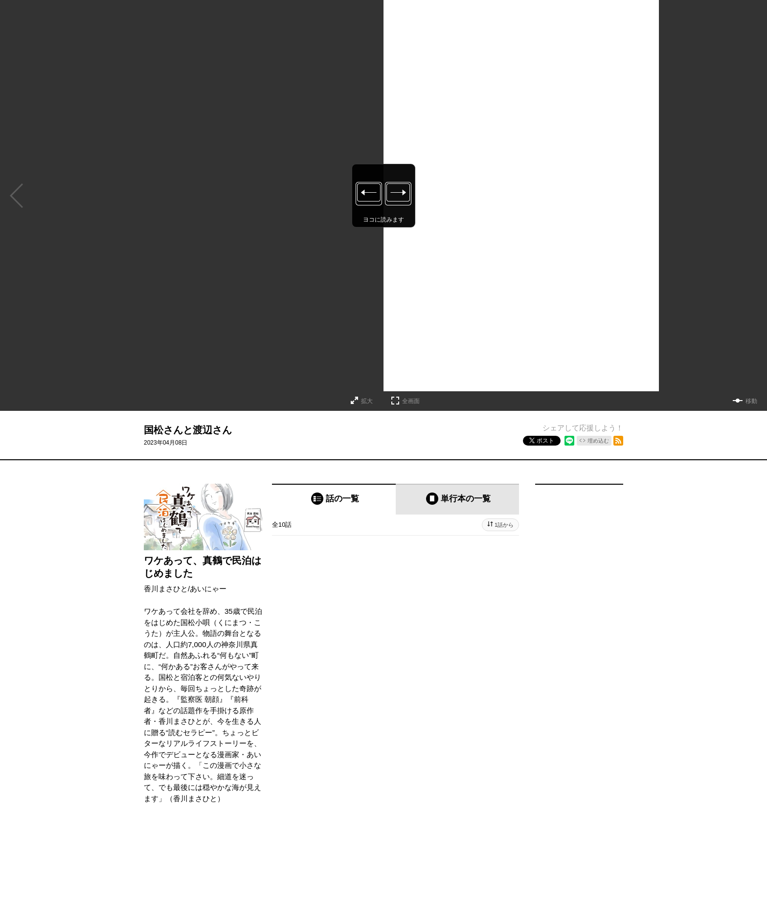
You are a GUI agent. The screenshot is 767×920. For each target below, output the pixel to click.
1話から (504, 525)
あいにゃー (208, 588)
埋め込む (598, 441)
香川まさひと (166, 588)
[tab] (334, 499)
